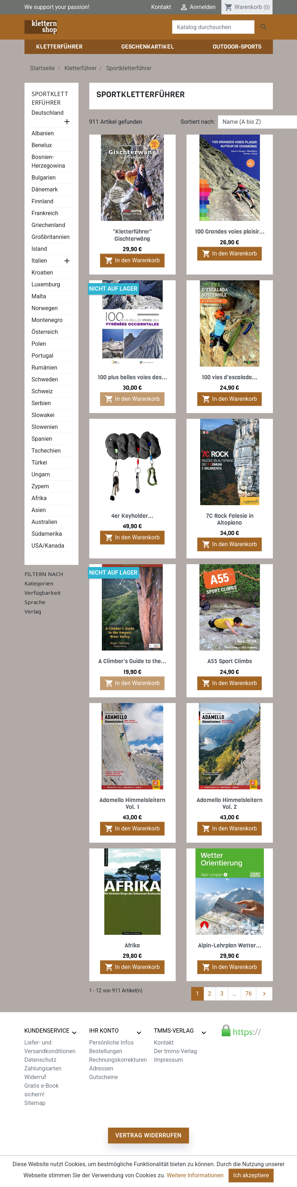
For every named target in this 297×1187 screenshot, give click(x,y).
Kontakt (161, 7)
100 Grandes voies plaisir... (230, 231)
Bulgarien (44, 177)
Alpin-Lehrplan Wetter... (229, 945)
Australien (45, 521)
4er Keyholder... (132, 516)
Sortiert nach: (198, 121)
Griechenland (49, 225)
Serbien (41, 403)
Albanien (43, 133)
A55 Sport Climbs (229, 661)
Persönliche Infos (111, 1042)
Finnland (43, 201)
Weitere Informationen (195, 1175)
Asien (39, 510)
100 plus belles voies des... (132, 377)
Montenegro (47, 320)
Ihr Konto (104, 1030)
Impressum (168, 1059)
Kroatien (42, 272)
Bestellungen (105, 1051)
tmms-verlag (174, 1030)
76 (249, 993)
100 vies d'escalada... (229, 377)
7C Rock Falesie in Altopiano (229, 519)
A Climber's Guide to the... (132, 661)
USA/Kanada (48, 545)
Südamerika (47, 533)
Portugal (43, 355)
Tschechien (46, 450)
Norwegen (45, 308)
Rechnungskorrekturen (118, 1059)
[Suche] (213, 27)
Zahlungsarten (43, 1068)
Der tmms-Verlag (175, 1051)
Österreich (45, 332)
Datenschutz (40, 1059)
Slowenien (45, 426)
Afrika (39, 498)
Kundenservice (46, 1030)
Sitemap (35, 1103)
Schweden (45, 379)
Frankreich (45, 213)
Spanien (42, 438)
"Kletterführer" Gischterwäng (132, 235)
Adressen (101, 1068)
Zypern (40, 486)
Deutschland (48, 112)
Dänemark (45, 189)
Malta (39, 296)
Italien (39, 260)
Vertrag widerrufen (148, 1135)
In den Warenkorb (132, 260)
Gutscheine (103, 1077)
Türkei (39, 462)
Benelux (42, 145)
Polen (39, 343)
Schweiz (42, 391)
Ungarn (41, 474)
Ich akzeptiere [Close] (251, 1175)
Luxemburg (46, 284)
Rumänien (44, 367)
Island (39, 248)
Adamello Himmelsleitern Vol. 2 (229, 803)
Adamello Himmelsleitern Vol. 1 (132, 803)
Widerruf (35, 1077)
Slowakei (43, 415)
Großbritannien (51, 237)
